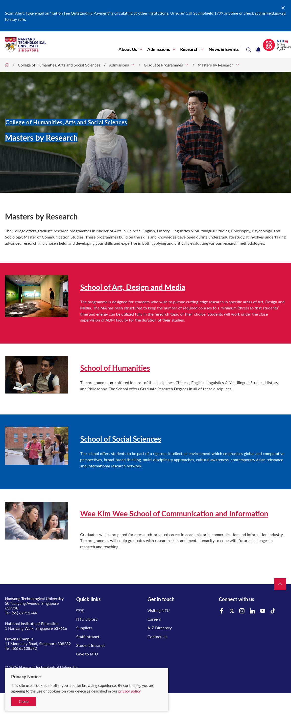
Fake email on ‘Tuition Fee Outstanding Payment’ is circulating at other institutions (97, 13)
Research (189, 49)
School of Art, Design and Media (132, 286)
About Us (128, 49)
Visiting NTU (158, 610)
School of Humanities (115, 367)
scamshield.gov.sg (270, 13)
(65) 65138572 (24, 648)
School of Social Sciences (120, 438)
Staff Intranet (87, 636)
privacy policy (129, 691)
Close (23, 701)
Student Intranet (90, 645)
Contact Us (157, 636)
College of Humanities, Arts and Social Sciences (59, 65)
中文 (80, 610)
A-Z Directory (159, 627)
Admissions (158, 49)
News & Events (224, 49)
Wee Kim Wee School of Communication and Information (174, 513)
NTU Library (86, 619)
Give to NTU (87, 653)
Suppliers (84, 627)
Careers (154, 619)
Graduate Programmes (163, 65)
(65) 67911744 (24, 612)
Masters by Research (216, 65)
